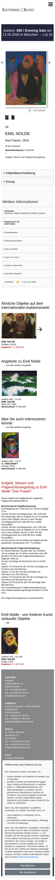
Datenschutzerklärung (28, 857)
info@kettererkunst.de (15, 696)
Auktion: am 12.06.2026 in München (26, 32)
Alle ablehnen (27, 865)
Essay (10, 181)
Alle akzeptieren (27, 872)
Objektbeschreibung (20, 173)
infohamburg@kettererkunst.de (19, 721)
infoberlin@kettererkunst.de (17, 747)
